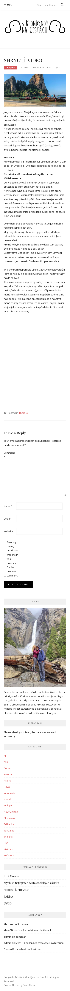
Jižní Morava (11, 876)
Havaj (7, 786)
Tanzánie (9, 830)
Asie (6, 762)
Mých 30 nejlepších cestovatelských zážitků (31, 883)
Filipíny (7, 780)
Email (8, 518)
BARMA (8, 896)
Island (7, 799)
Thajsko (10, 67)
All (5, 755)
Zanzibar (20, 936)
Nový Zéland (11, 812)
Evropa (8, 774)
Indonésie (9, 793)
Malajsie (8, 805)
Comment (9, 455)
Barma (7, 768)
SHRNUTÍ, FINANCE (16, 890)
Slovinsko (9, 818)
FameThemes (30, 985)
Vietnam (8, 849)
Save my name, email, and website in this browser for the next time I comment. (12, 559)
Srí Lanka (9, 824)
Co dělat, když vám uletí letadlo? (35, 930)
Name (8, 506)
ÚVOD (8, 903)
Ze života (9, 855)
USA (6, 843)
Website (8, 531)
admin (25, 67)
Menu (11, 5)
